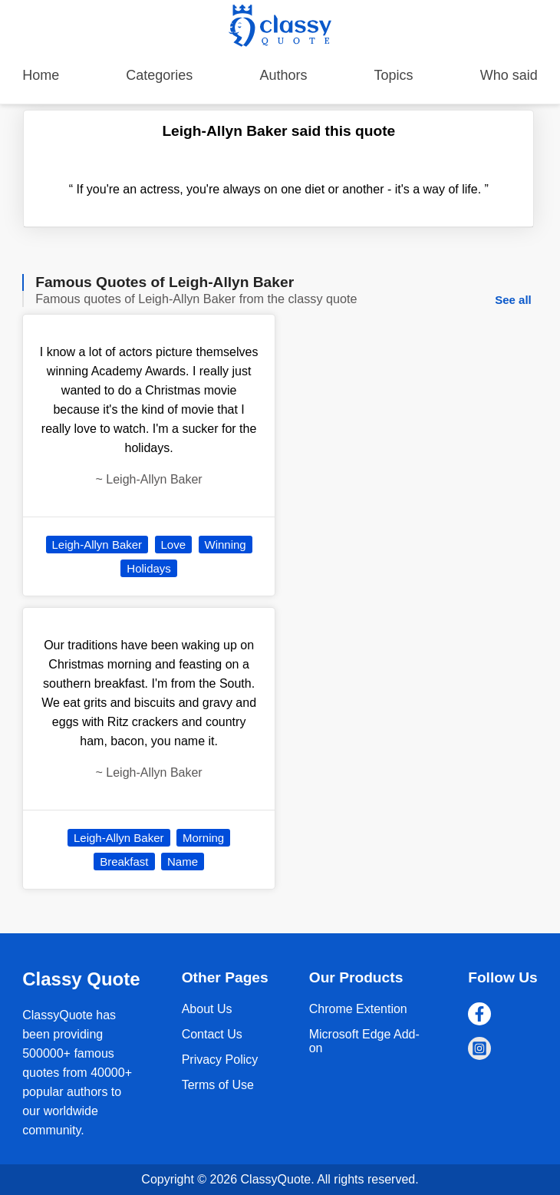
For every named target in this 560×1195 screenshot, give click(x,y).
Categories (159, 75)
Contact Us (212, 1034)
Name (182, 861)
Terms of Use (218, 1084)
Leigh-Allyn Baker (97, 544)
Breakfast (124, 861)
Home (40, 75)
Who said (509, 75)
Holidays (149, 568)
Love (173, 544)
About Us (207, 1008)
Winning (225, 544)
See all (513, 299)
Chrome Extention (358, 1008)
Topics (393, 75)
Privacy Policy (220, 1059)
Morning (203, 837)
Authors (283, 75)
